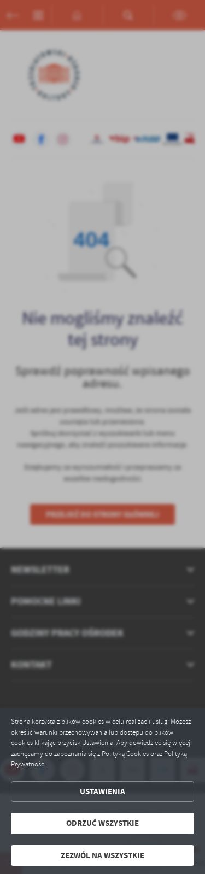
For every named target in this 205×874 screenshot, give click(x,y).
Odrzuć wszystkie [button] (102, 823)
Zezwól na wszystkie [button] (102, 855)
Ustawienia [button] (102, 791)
